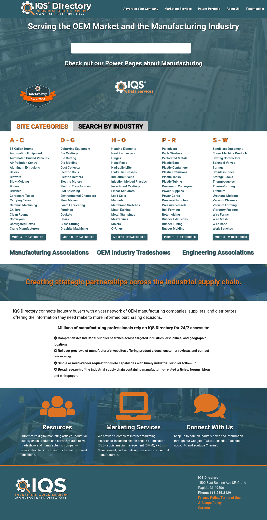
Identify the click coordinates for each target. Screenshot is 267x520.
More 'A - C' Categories (28, 237)
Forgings (66, 210)
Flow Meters (69, 200)
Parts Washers (172, 153)
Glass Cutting (69, 224)
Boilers (15, 186)
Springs (218, 167)
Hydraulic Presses (124, 172)
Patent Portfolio (209, 9)
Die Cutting (68, 158)
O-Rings (117, 228)
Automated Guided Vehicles (29, 158)
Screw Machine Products (230, 153)
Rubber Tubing (172, 224)
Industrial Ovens (122, 177)
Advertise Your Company (140, 9)
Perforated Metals (175, 158)
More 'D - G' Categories (78, 237)
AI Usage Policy (210, 503)
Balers (14, 172)
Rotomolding (171, 214)
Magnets (117, 200)
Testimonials (255, 9)
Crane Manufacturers (25, 228)
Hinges (116, 158)
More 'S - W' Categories (231, 237)
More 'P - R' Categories (180, 237)
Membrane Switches (125, 205)
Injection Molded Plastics (129, 181)
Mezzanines (119, 219)
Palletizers (169, 149)
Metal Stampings (123, 214)
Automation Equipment (26, 153)
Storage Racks (223, 177)
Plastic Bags (171, 163)
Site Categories (42, 126)
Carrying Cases (20, 200)
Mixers (116, 224)
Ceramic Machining (23, 205)
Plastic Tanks (171, 177)
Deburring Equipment (75, 149)
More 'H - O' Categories (129, 237)
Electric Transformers (75, 186)
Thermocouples (224, 181)
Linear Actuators (123, 191)
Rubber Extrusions (175, 219)
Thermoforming (224, 186)
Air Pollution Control (24, 163)
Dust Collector (70, 167)
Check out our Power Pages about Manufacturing (133, 63)
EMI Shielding (70, 191)
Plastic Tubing (172, 181)
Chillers (15, 210)
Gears (64, 219)
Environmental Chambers (78, 196)
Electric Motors (71, 181)
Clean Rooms (19, 214)
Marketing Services (178, 9)
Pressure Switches (175, 200)
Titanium (219, 191)
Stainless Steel (223, 172)
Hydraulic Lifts (121, 167)
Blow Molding (19, 181)
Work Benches (223, 228)
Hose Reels (119, 163)
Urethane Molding (225, 196)
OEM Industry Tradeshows (133, 252)
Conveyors (17, 219)
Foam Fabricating (72, 205)
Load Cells (118, 196)
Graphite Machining (74, 228)
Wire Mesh (220, 219)
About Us (233, 9)
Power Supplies (173, 191)
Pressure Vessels (174, 205)
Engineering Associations (218, 252)
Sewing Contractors (226, 158)
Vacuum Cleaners (225, 200)
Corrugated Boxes (22, 224)
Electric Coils (69, 172)
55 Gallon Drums (21, 149)
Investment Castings (125, 186)
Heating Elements (123, 149)
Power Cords (171, 196)
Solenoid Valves (224, 163)
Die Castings (69, 153)
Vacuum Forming (225, 205)
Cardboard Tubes (22, 196)
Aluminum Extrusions (25, 167)
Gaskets (66, 214)
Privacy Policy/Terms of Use (219, 498)
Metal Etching (121, 210)
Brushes (15, 191)
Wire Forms (221, 214)
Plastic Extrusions (174, 172)
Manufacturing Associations (48, 252)
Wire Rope (220, 224)
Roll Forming (171, 210)
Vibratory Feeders (225, 210)
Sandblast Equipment (228, 149)
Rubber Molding (173, 228)
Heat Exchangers (123, 153)
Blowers (15, 177)
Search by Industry (110, 126)
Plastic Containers (175, 167)
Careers (204, 508)
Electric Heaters (71, 177)
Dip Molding (68, 163)
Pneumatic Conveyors (177, 186)
